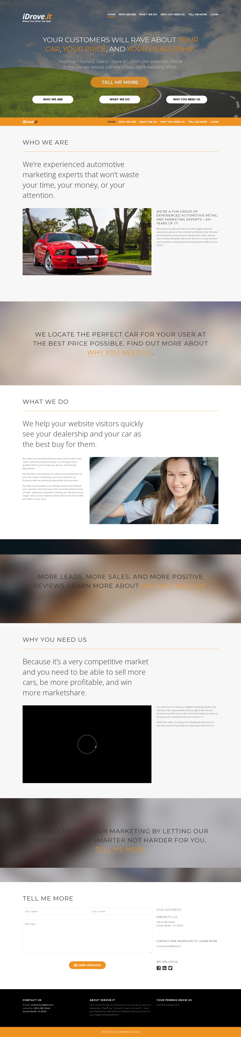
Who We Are (127, 14)
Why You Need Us (172, 14)
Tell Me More (197, 14)
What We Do (148, 14)
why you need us (119, 352)
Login (214, 14)
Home (111, 14)
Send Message (87, 965)
